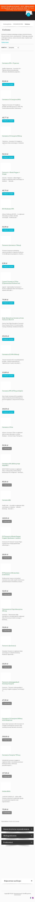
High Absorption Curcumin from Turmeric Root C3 (13, 319)
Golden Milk (6, 791)
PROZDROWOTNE (18, 24)
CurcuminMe (6, 500)
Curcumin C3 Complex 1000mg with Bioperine (12, 719)
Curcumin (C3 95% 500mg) (10, 354)
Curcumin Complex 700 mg (11, 755)
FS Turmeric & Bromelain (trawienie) (10, 573)
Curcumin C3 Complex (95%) (11, 99)
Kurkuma (27, 24)
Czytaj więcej (4, 42)
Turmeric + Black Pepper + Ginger (11, 173)
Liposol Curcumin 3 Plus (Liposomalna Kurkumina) (11, 282)
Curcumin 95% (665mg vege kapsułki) (11, 464)
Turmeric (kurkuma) (9, 646)
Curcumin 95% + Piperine (10, 63)
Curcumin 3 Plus (7, 427)
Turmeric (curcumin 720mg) (11, 245)
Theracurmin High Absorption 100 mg (12, 610)
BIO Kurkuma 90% (8, 209)
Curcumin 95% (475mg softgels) (12, 391)
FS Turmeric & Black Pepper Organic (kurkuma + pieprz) (11, 537)
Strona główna (7, 24)
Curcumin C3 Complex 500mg (12, 136)
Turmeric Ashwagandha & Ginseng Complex (10, 683)
